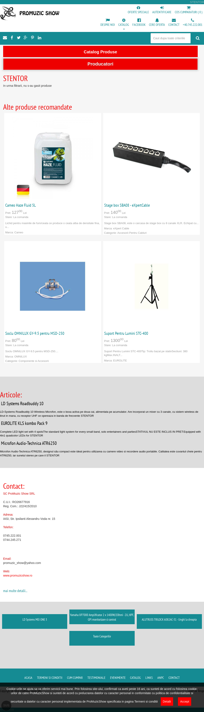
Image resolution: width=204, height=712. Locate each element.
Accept (184, 701)
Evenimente (118, 677)
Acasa (28, 677)
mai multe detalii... (15, 590)
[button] (124, 24)
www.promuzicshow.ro (17, 575)
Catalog (135, 677)
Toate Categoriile (102, 636)
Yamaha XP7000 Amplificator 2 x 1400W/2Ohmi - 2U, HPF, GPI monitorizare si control (102, 617)
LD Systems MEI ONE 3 (34, 619)
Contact (174, 677)
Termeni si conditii (49, 677)
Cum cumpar (75, 677)
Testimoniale (96, 677)
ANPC (160, 677)
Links (149, 677)
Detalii (167, 701)
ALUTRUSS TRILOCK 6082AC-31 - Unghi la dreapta (169, 619)
